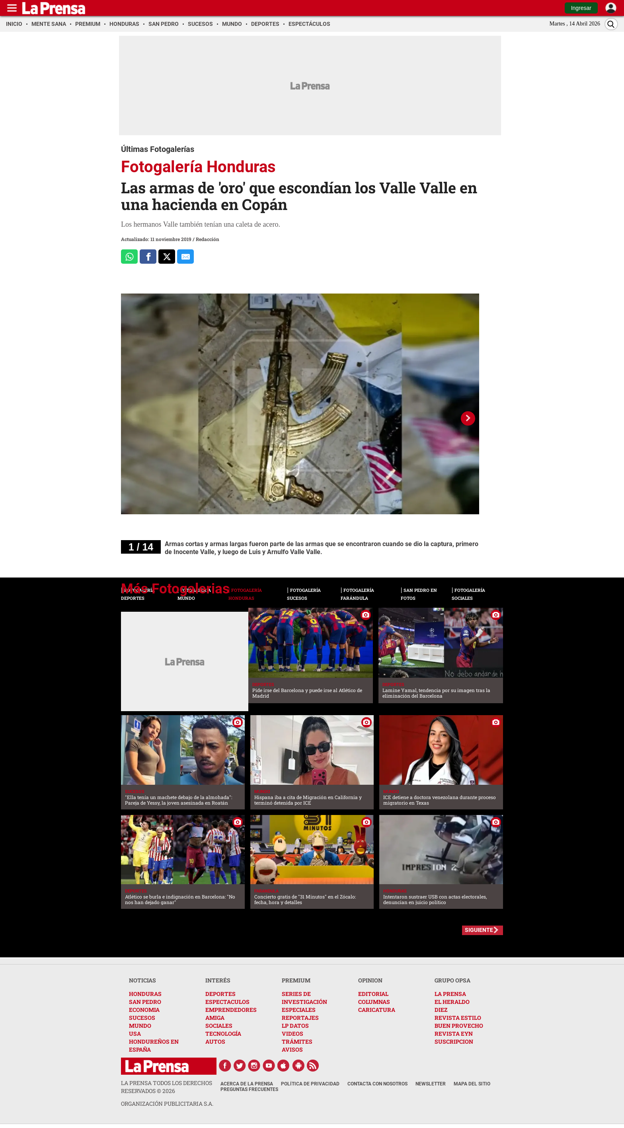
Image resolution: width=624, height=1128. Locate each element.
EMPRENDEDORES (231, 1009)
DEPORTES (220, 994)
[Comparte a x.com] (166, 256)
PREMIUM (296, 980)
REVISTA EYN (454, 1033)
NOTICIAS (142, 980)
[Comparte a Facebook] (148, 256)
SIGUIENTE (479, 930)
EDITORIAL (373, 994)
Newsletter (430, 1084)
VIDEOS (292, 1033)
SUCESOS (142, 1017)
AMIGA (214, 1017)
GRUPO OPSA (452, 980)
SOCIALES (218, 1025)
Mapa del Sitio (472, 1084)
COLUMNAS (374, 1001)
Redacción (207, 239)
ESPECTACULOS (227, 1001)
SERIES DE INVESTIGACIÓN (304, 997)
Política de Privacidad (310, 1084)
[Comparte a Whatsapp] (129, 256)
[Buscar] (611, 24)
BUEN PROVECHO (459, 1025)
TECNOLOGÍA (223, 1033)
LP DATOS (295, 1025)
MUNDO (140, 1025)
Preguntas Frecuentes (249, 1089)
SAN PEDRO (145, 1001)
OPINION (370, 980)
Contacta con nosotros (377, 1084)
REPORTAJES (300, 1017)
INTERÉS (217, 980)
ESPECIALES (299, 1009)
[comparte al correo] (185, 256)
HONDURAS (145, 994)
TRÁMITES (297, 1041)
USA (135, 1033)
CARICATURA (376, 1009)
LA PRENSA (450, 994)
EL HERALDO (452, 1001)
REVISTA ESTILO (458, 1017)
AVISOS (292, 1049)
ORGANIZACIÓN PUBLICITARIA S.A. (167, 1103)
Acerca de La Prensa (246, 1084)
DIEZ (441, 1009)
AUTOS (215, 1041)
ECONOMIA (144, 1009)
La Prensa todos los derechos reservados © (166, 1087)
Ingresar (581, 8)
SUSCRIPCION (454, 1041)
